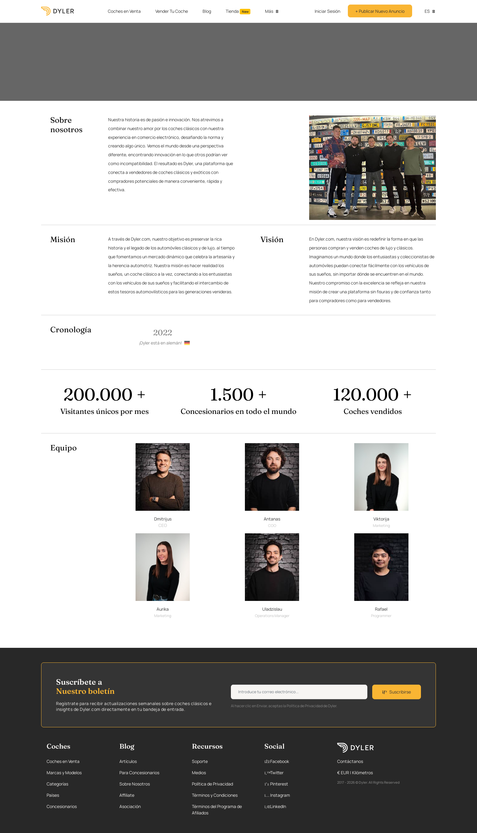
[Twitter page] (294, 772)
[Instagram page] (294, 795)
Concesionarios (62, 806)
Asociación (130, 806)
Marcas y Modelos (64, 772)
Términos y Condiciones (215, 795)
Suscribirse (396, 692)
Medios (199, 772)
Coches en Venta (124, 11)
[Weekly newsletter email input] (299, 692)
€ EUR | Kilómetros (355, 772)
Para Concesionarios (139, 772)
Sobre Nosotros (134, 784)
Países (53, 795)
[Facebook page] (294, 761)
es (424, 11)
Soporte (200, 761)
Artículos (128, 761)
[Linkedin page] (294, 806)
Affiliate (126, 795)
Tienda (238, 11)
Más (269, 11)
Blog (207, 11)
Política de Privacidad (212, 784)
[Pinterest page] (294, 783)
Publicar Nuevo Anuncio (380, 11)
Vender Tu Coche (171, 11)
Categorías (57, 784)
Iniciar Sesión (327, 11)
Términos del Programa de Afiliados (217, 809)
